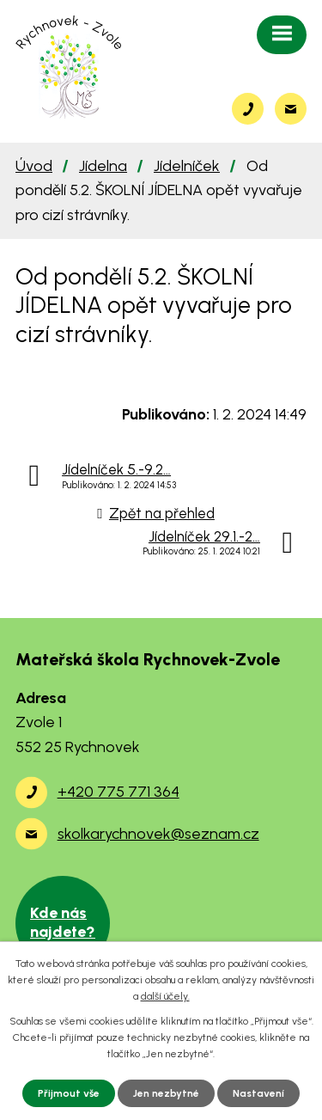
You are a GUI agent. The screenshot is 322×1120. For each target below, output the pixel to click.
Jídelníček (187, 165)
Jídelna (103, 165)
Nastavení (258, 1093)
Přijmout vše (69, 1093)
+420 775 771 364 (118, 791)
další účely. (165, 996)
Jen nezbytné (166, 1093)
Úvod (33, 165)
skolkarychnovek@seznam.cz (158, 833)
